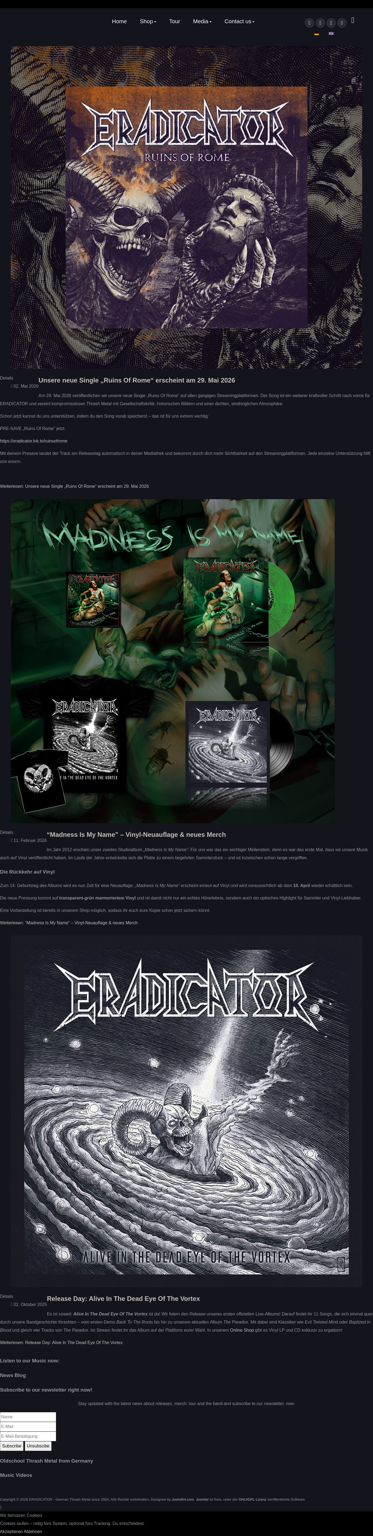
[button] (148, 21)
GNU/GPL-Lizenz (252, 1499)
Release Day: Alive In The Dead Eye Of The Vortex (123, 1298)
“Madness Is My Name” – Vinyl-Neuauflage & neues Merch (136, 834)
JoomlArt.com (183, 1499)
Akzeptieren (11, 1531)
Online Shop (242, 1330)
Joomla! (202, 1499)
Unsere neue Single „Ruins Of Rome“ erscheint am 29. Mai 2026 (137, 380)
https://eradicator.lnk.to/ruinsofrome (33, 441)
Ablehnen (33, 1531)
